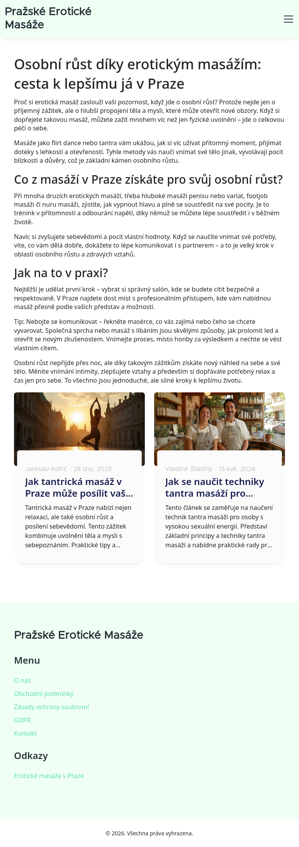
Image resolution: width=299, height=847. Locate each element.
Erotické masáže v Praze (49, 775)
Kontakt (25, 733)
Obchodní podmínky (44, 693)
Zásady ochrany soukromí (51, 707)
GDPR (22, 720)
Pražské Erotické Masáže (78, 635)
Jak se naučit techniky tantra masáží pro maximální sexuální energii (214, 487)
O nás (22, 680)
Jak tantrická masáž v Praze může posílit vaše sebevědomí (78, 487)
